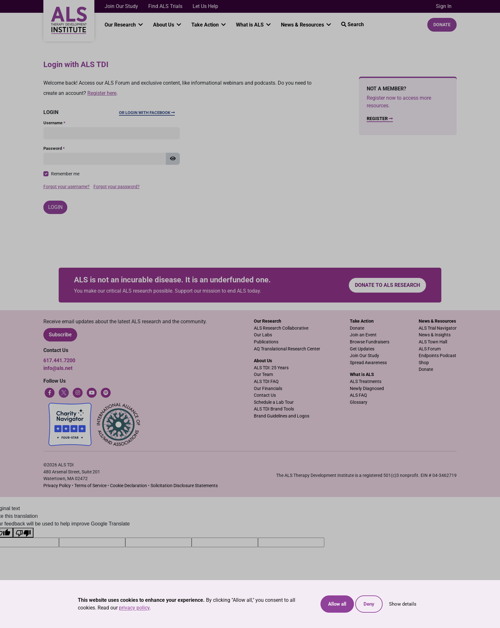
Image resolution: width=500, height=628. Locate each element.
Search (352, 24)
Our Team (263, 374)
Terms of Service (90, 485)
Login (55, 207)
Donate (442, 24)
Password (54, 148)
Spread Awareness (368, 362)
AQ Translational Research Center (287, 349)
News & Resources (303, 25)
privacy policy (134, 608)
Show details (402, 604)
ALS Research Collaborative (281, 328)
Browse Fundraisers (369, 342)
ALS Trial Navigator (438, 328)
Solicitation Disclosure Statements (184, 485)
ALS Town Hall (433, 342)
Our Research (121, 25)
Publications (266, 342)
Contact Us (265, 395)
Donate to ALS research (387, 285)
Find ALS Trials (165, 6)
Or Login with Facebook (147, 112)
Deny (369, 604)
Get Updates (362, 349)
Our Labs (263, 335)
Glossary (358, 402)
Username (54, 122)
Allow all (337, 604)
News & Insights (435, 335)
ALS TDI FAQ (266, 381)
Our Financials (268, 388)
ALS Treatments (365, 381)
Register (380, 118)
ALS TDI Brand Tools (274, 409)
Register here (101, 93)
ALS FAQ (358, 395)
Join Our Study (121, 6)
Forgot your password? (116, 186)
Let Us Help (205, 6)
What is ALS (250, 25)
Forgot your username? (66, 186)
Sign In (444, 6)
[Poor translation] (23, 533)
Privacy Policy (57, 485)
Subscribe (60, 335)
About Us (164, 25)
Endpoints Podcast (437, 355)
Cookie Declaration (128, 485)
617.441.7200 (59, 360)
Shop (424, 362)
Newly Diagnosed (367, 388)
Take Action (205, 25)
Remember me (65, 174)
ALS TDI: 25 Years (271, 368)
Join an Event (363, 335)
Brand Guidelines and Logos (281, 416)
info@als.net (57, 368)
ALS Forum (430, 349)
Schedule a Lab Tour (274, 402)
